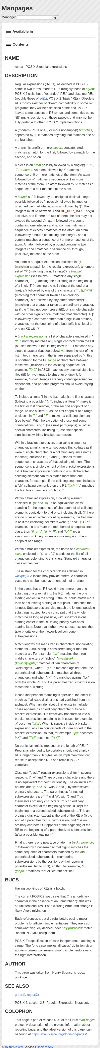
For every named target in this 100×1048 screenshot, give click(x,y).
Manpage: (9, 17)
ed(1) (43, 98)
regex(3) (33, 994)
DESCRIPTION (21, 75)
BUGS (12, 879)
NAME (12, 58)
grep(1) (20, 994)
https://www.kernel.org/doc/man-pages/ (59, 1034)
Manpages (17, 8)
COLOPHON (19, 1011)
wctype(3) (22, 576)
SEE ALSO (17, 986)
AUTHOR (15, 963)
